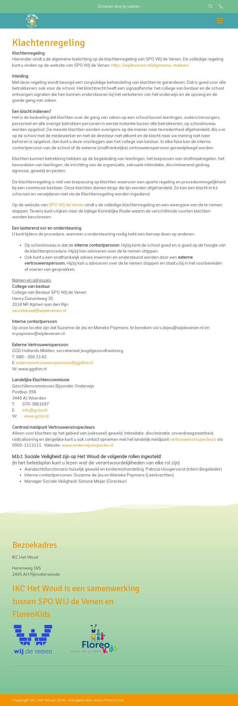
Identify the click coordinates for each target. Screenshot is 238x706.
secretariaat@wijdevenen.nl (39, 310)
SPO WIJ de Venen (66, 204)
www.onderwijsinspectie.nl (87, 445)
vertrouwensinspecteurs (193, 439)
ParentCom (114, 700)
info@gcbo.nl (34, 410)
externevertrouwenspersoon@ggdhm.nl (54, 362)
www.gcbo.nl (36, 415)
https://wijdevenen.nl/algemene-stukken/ (150, 65)
